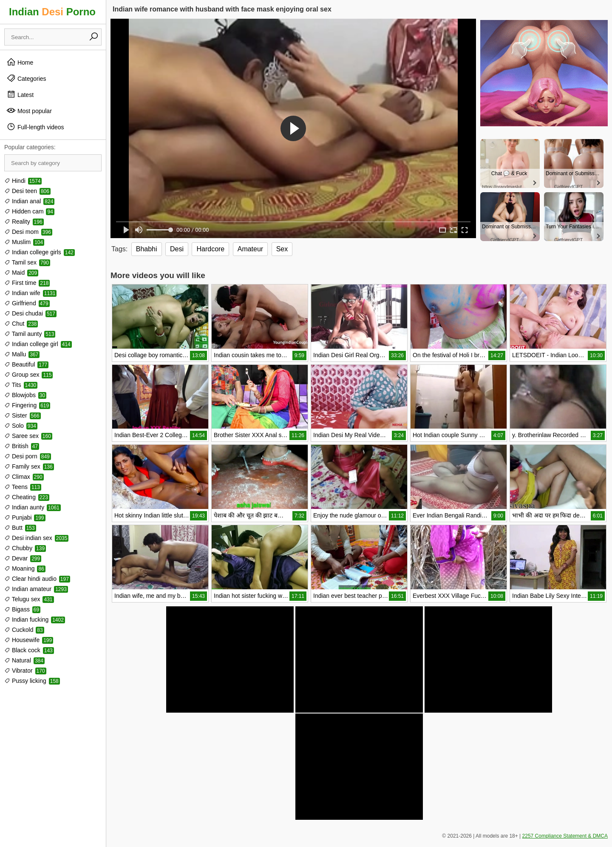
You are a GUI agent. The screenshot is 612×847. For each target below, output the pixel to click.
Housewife (28, 640)
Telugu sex (29, 599)
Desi (177, 249)
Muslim (24, 242)
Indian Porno (52, 11)
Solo (20, 425)
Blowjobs (25, 395)
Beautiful (26, 364)
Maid (21, 272)
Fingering (27, 405)
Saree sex (28, 435)
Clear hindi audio (37, 578)
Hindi (23, 180)
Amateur (250, 249)
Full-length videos (35, 126)
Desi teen (27, 191)
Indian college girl (38, 344)
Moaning (24, 568)
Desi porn (27, 456)
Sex (282, 249)
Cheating (26, 497)
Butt (20, 527)
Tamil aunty (29, 333)
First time (27, 282)
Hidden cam (29, 211)
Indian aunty (32, 507)
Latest (20, 94)
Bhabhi (146, 249)
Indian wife (30, 293)
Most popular (29, 110)
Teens (22, 486)
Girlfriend (27, 303)
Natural (24, 660)
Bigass (22, 609)
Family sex (29, 466)
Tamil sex (27, 262)
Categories (26, 78)
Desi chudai (30, 313)
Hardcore (210, 249)
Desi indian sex (36, 537)
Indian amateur (36, 589)
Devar (22, 558)
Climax (24, 476)
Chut (21, 323)
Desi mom (28, 231)
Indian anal (29, 201)
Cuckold (24, 629)
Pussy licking (32, 680)
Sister (22, 415)
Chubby (25, 548)
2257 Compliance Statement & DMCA (565, 836)
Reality (24, 221)
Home (19, 62)
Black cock (29, 650)
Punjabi (24, 517)
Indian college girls (39, 252)
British (21, 446)
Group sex (28, 374)
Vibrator (25, 670)
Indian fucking (34, 619)
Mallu (22, 354)
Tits (20, 384)
